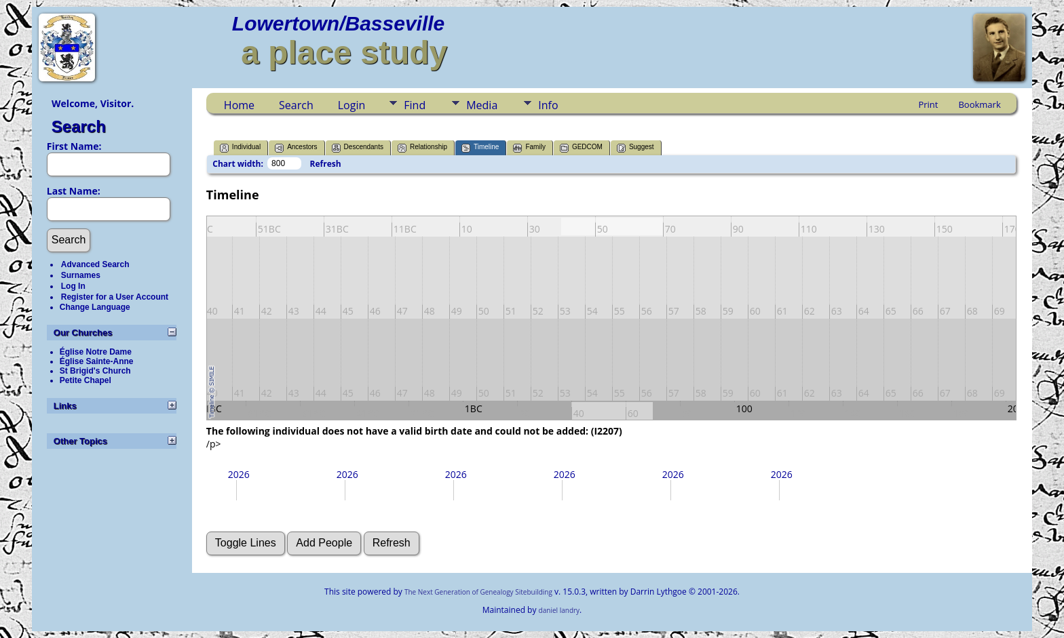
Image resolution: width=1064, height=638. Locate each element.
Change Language (95, 307)
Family (529, 148)
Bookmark (979, 104)
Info (548, 105)
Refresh (325, 164)
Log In (73, 286)
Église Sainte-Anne (97, 361)
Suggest (635, 148)
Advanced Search (95, 264)
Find (414, 105)
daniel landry (559, 610)
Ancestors (296, 148)
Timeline (480, 148)
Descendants (357, 148)
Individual (240, 148)
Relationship (422, 148)
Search (79, 126)
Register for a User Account (114, 297)
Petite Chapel (85, 380)
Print (928, 104)
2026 (239, 474)
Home (239, 105)
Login (352, 105)
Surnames (80, 275)
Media (481, 105)
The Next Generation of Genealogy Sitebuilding (478, 592)
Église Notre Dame (96, 352)
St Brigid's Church (95, 371)
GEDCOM (581, 148)
